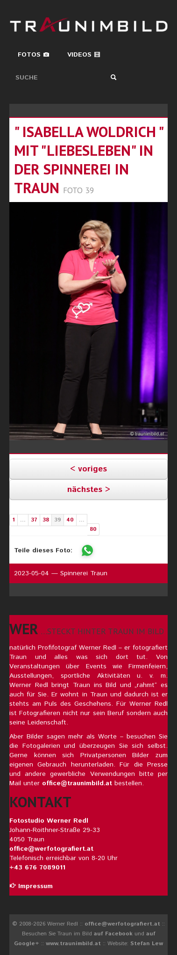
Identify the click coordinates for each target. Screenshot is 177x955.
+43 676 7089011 (37, 867)
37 (34, 520)
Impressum (31, 886)
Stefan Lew (146, 944)
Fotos (34, 54)
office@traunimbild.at (77, 783)
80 (93, 529)
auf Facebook (113, 934)
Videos (83, 54)
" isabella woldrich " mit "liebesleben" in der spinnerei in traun (88, 159)
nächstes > (88, 490)
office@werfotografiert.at (51, 849)
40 (70, 520)
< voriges (88, 469)
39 (57, 520)
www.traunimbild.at (73, 944)
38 (45, 520)
